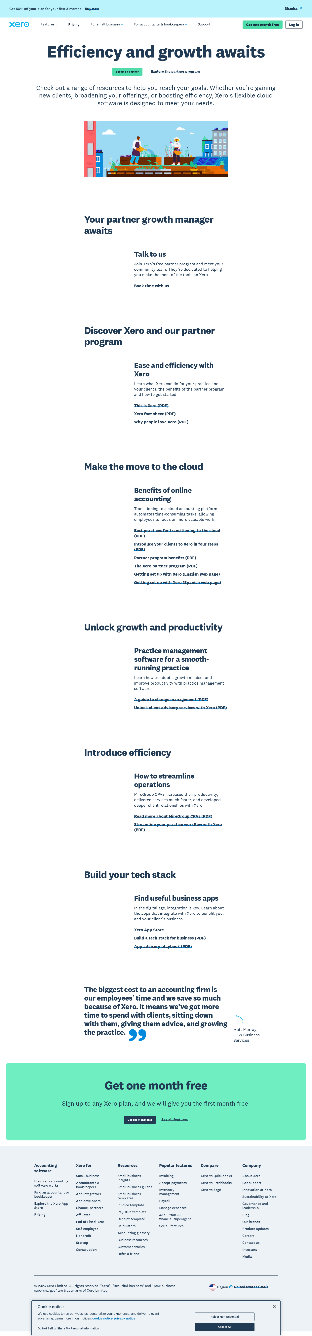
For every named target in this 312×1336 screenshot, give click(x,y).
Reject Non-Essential (225, 1316)
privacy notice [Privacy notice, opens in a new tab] (124, 1318)
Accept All (224, 1326)
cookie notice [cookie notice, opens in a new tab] (102, 1318)
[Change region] (248, 1291)
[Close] (274, 1306)
